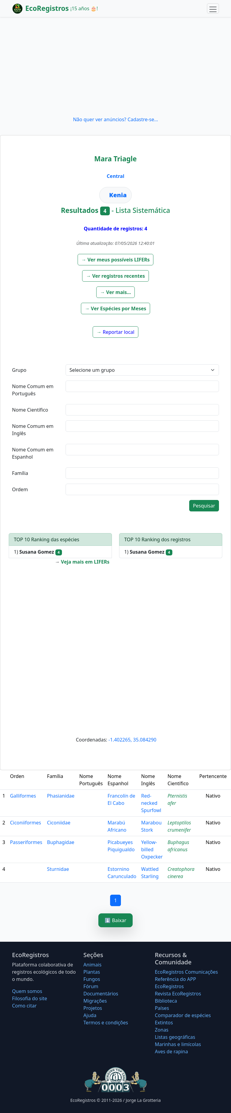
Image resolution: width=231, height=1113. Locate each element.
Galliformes (23, 795)
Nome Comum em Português (33, 390)
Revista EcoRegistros (178, 993)
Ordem (20, 489)
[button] (116, 259)
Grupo (19, 370)
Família (20, 473)
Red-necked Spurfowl (151, 803)
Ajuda (89, 1015)
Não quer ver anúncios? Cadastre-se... (115, 119)
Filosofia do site (29, 998)
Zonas (161, 1029)
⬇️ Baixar (115, 920)
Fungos (91, 979)
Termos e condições (105, 1022)
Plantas (91, 972)
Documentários (100, 993)
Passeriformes (26, 842)
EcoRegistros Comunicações (186, 972)
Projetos (92, 1008)
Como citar (24, 1005)
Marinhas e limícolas (178, 1044)
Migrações (95, 1001)
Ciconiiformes (25, 822)
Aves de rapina (171, 1051)
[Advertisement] (115, 66)
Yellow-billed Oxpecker (152, 849)
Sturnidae (58, 869)
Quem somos (27, 991)
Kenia (118, 195)
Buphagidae (60, 842)
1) (38, 552)
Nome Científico (30, 409)
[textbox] (142, 386)
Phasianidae (60, 795)
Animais (92, 964)
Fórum (90, 986)
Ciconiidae (58, 822)
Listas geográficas (175, 1037)
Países (162, 1008)
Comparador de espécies (183, 1015)
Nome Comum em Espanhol (33, 453)
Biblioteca (166, 1001)
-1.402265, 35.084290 (132, 739)
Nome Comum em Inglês (33, 430)
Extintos (164, 1022)
